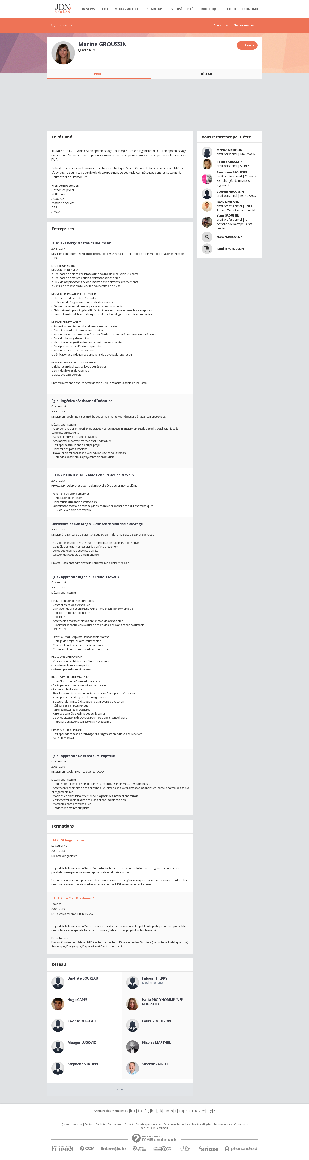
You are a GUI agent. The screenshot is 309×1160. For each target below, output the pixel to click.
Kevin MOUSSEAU (82, 1021)
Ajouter (249, 45)
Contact (89, 1124)
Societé (129, 1124)
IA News (88, 9)
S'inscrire (221, 25)
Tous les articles (223, 1124)
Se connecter (244, 25)
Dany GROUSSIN (228, 202)
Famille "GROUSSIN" (231, 249)
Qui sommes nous (71, 1124)
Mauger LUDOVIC (82, 1042)
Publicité (100, 1124)
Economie (250, 9)
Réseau (206, 74)
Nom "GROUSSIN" (229, 237)
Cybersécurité (181, 9)
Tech (104, 9)
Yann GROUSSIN (228, 215)
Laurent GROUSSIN (230, 191)
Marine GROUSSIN (229, 150)
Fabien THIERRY (154, 978)
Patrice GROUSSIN (229, 162)
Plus (120, 1089)
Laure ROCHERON (156, 1021)
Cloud (230, 9)
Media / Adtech (127, 9)
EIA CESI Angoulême (68, 840)
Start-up (154, 9)
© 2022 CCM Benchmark (154, 1128)
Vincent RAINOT (155, 1064)
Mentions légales (201, 1124)
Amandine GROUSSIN (232, 172)
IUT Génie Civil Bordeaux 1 (73, 898)
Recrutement (115, 1124)
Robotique (210, 9)
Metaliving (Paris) (152, 982)
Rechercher (64, 25)
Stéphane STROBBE (83, 1064)
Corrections (240, 1124)
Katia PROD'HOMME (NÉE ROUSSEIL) (162, 1001)
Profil (99, 74)
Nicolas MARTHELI (157, 1042)
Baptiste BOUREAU (83, 978)
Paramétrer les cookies (177, 1124)
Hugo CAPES (77, 999)
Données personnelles (148, 1124)
